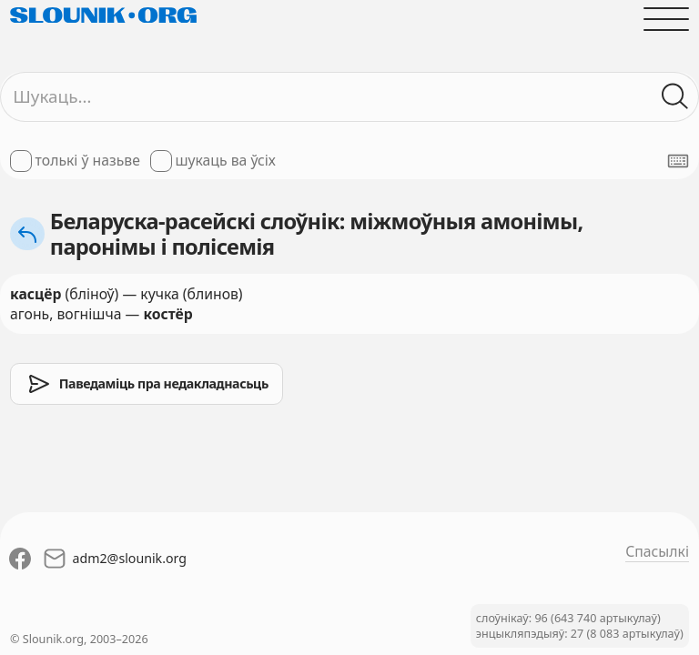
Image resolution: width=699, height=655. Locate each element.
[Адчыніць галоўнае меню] (666, 19)
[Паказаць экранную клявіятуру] (678, 161)
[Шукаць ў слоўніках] (675, 96)
